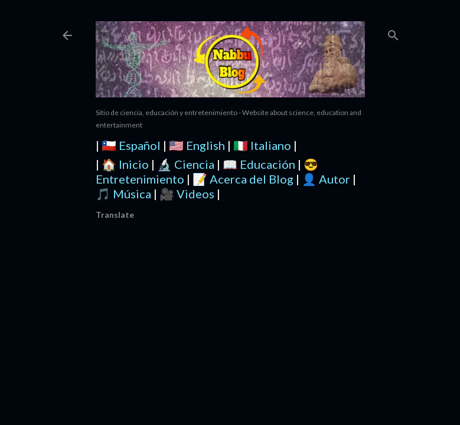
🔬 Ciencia (185, 164)
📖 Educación (259, 164)
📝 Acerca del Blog (243, 179)
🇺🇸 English (197, 145)
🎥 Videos (186, 194)
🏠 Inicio (125, 164)
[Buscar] (393, 32)
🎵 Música (123, 194)
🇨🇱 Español (131, 145)
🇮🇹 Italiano (262, 145)
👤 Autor (326, 179)
